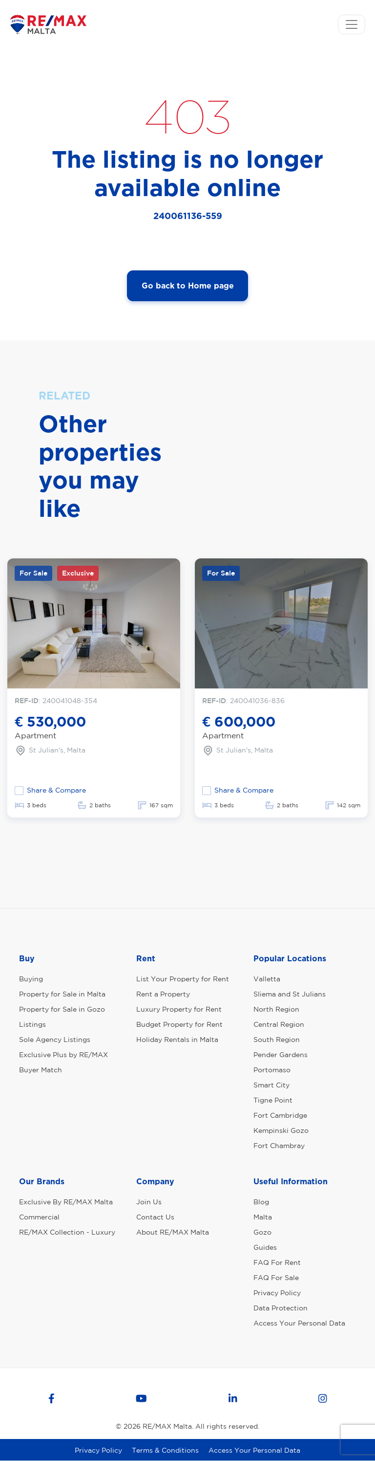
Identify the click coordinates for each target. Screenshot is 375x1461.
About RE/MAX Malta (172, 1232)
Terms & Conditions (165, 1450)
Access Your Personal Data (299, 1323)
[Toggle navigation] (351, 24)
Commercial (39, 1217)
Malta (262, 1217)
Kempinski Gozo (281, 1130)
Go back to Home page (188, 285)
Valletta (266, 979)
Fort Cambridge (280, 1115)
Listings (32, 1024)
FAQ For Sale (276, 1278)
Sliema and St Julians (289, 994)
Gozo (262, 1232)
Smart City (271, 1085)
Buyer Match (40, 1070)
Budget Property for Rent (179, 1024)
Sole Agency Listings (54, 1039)
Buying (31, 979)
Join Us (149, 1202)
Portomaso (272, 1070)
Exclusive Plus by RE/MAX (63, 1055)
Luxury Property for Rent (179, 1009)
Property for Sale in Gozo (62, 1009)
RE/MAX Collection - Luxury (67, 1232)
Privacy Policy (277, 1293)
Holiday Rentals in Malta (177, 1039)
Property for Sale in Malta (62, 994)
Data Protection (280, 1308)
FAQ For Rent (277, 1262)
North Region (276, 1009)
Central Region (278, 1024)
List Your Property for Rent (182, 979)
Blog (261, 1202)
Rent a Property (163, 994)
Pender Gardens (280, 1055)
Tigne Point (272, 1100)
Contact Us (155, 1217)
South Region (276, 1039)
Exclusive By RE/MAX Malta (66, 1202)
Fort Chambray (279, 1146)
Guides (265, 1247)
